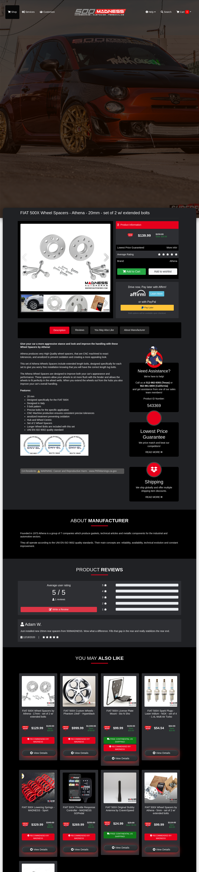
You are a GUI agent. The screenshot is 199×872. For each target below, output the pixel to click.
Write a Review (58, 609)
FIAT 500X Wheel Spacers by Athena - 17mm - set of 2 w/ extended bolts (38, 713)
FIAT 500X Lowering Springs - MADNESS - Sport (38, 808)
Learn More (156, 293)
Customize (47, 12)
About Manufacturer (135, 330)
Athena (173, 261)
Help (151, 12)
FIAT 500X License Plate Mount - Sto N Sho (119, 712)
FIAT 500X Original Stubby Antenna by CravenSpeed (119, 808)
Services (28, 12)
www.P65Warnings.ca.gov (103, 470)
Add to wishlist (163, 271)
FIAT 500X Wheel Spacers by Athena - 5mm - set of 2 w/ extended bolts (161, 810)
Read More (154, 452)
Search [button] (166, 12)
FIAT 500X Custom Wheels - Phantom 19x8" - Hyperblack (79, 712)
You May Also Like (104, 330)
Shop (12, 12)
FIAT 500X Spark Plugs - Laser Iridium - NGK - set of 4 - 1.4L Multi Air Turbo (161, 713)
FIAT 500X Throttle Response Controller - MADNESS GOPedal (79, 810)
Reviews (80, 330)
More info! (172, 247)
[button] (106, 257)
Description (59, 330)
